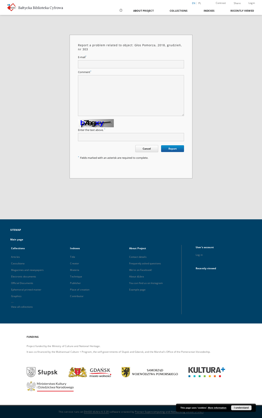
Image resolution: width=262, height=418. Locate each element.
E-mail (82, 57)
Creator (74, 263)
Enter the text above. (91, 130)
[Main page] (120, 10)
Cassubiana (18, 263)
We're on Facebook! (140, 270)
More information (217, 408)
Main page (16, 239)
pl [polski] (199, 3)
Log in (199, 255)
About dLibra (136, 276)
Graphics (16, 296)
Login (251, 3)
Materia (74, 270)
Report (172, 148)
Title (72, 257)
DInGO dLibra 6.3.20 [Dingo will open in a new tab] (96, 411)
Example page (137, 289)
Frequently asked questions (145, 263)
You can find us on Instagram (146, 283)
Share (237, 3)
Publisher (75, 283)
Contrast (221, 3)
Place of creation (79, 289)
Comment (84, 72)
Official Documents (22, 283)
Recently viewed (242, 10)
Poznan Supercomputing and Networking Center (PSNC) (169, 411)
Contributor (76, 296)
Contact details (138, 257)
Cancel (147, 148)
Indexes (209, 10)
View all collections (22, 307)
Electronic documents (23, 276)
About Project (143, 10)
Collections (179, 10)
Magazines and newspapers (27, 270)
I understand (241, 407)
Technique (76, 276)
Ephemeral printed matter (26, 289)
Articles (15, 257)
